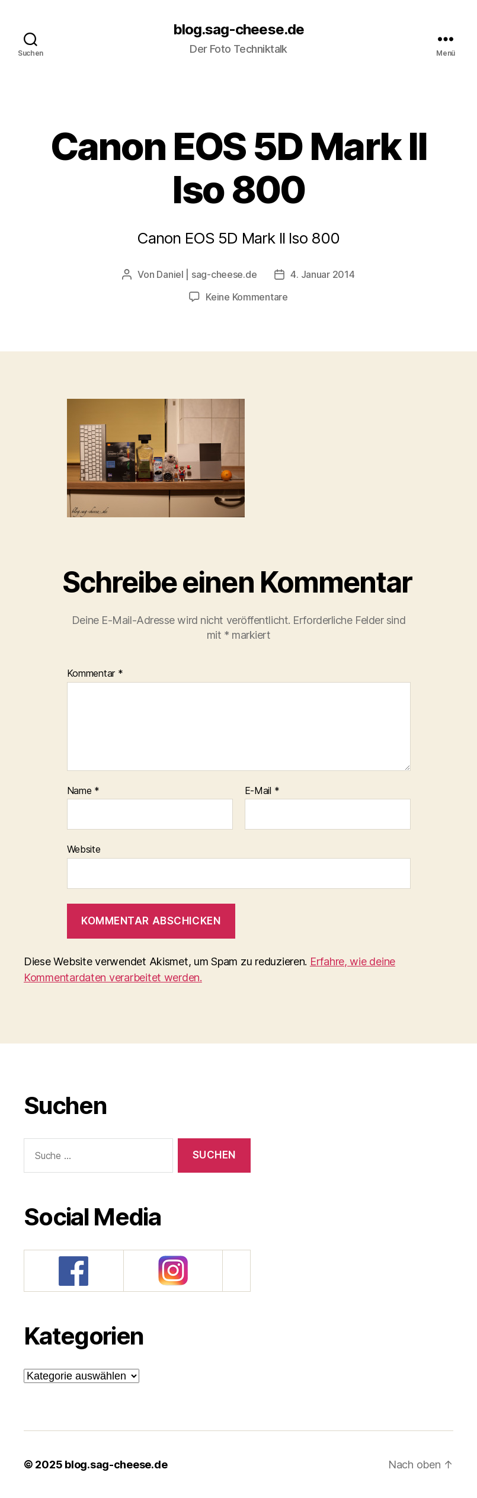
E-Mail (262, 791)
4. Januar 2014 (322, 274)
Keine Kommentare (247, 297)
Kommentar (95, 673)
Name (83, 791)
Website (84, 849)
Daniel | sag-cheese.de (206, 274)
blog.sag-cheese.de (238, 30)
